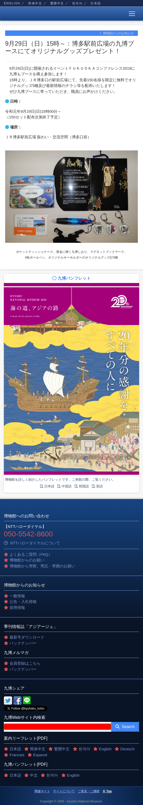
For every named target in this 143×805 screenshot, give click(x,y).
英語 (97, 486)
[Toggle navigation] (132, 14)
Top (107, 791)
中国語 (64, 486)
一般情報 (17, 596)
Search (125, 727)
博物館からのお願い (27, 560)
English (12, 3)
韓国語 (82, 486)
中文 (34, 775)
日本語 (95, 3)
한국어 (77, 3)
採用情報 (17, 607)
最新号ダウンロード (27, 637)
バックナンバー (23, 643)
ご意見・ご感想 (88, 791)
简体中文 (35, 3)
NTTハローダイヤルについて (32, 543)
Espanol (40, 755)
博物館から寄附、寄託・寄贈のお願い (42, 566)
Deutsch (127, 749)
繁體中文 (57, 3)
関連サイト (42, 791)
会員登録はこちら (25, 663)
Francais (17, 755)
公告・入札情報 (23, 601)
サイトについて (64, 791)
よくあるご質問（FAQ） (31, 554)
